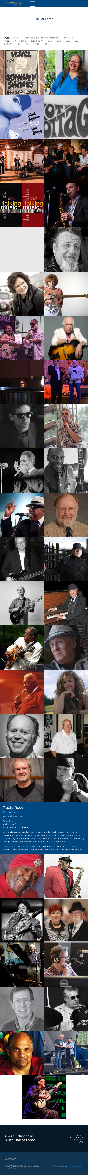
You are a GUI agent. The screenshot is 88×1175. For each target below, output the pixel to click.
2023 (17, 44)
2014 (14, 41)
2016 (31, 41)
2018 (48, 41)
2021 (75, 41)
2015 (22, 41)
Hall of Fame (77, 1138)
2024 (26, 44)
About (80, 1135)
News (81, 1142)
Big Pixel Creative (76, 1166)
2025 (35, 44)
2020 (66, 41)
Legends (27, 38)
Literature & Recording (46, 38)
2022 (8, 44)
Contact (79, 1140)
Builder (15, 38)
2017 (40, 41)
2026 (44, 44)
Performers (66, 38)
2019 (57, 41)
